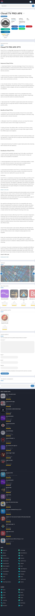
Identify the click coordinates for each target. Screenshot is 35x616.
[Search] (17, 6)
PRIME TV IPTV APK (4, 189)
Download (5, 29)
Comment (3, 339)
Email (2, 360)
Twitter (21, 26)
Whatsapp (21, 29)
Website (2, 365)
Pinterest (29, 26)
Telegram (14, 29)
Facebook (14, 26)
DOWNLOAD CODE (5, 257)
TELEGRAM (4, 32)
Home (2, 11)
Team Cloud (13, 19)
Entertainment (9, 11)
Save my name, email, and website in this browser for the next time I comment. (17, 370)
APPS (5, 11)
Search (32, 385)
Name (2, 354)
